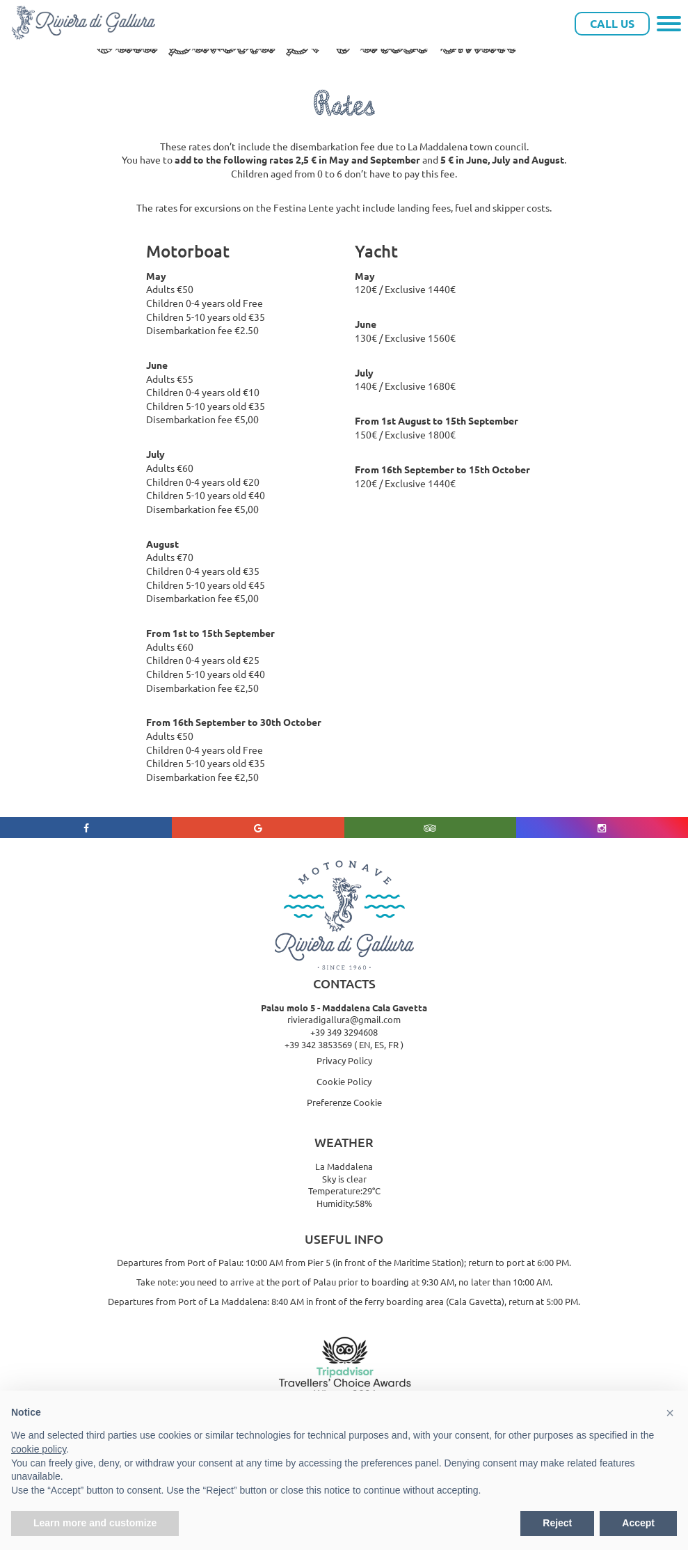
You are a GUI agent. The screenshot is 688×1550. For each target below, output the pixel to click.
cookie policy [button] (38, 1449)
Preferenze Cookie (344, 1102)
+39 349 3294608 (344, 1032)
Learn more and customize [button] (95, 1522)
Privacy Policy (344, 1060)
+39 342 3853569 (318, 1044)
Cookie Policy (344, 1081)
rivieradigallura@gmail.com (344, 1019)
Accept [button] (638, 1522)
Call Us (612, 23)
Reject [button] (557, 1522)
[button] (670, 1413)
